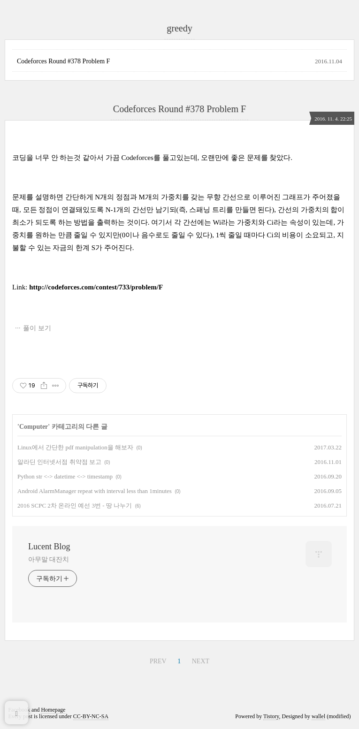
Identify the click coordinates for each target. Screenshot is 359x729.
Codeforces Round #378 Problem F (63, 61)
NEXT (200, 661)
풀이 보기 (37, 328)
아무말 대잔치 (48, 559)
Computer (33, 426)
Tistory (271, 716)
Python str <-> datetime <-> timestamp (65, 476)
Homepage (53, 709)
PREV (158, 661)
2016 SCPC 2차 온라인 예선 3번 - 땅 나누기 (74, 505)
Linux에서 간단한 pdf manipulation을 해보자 (75, 447)
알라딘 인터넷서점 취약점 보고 (59, 461)
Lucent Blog (49, 546)
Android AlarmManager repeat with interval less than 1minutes (94, 490)
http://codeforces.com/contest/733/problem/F (96, 287)
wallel (318, 716)
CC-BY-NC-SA (90, 716)
